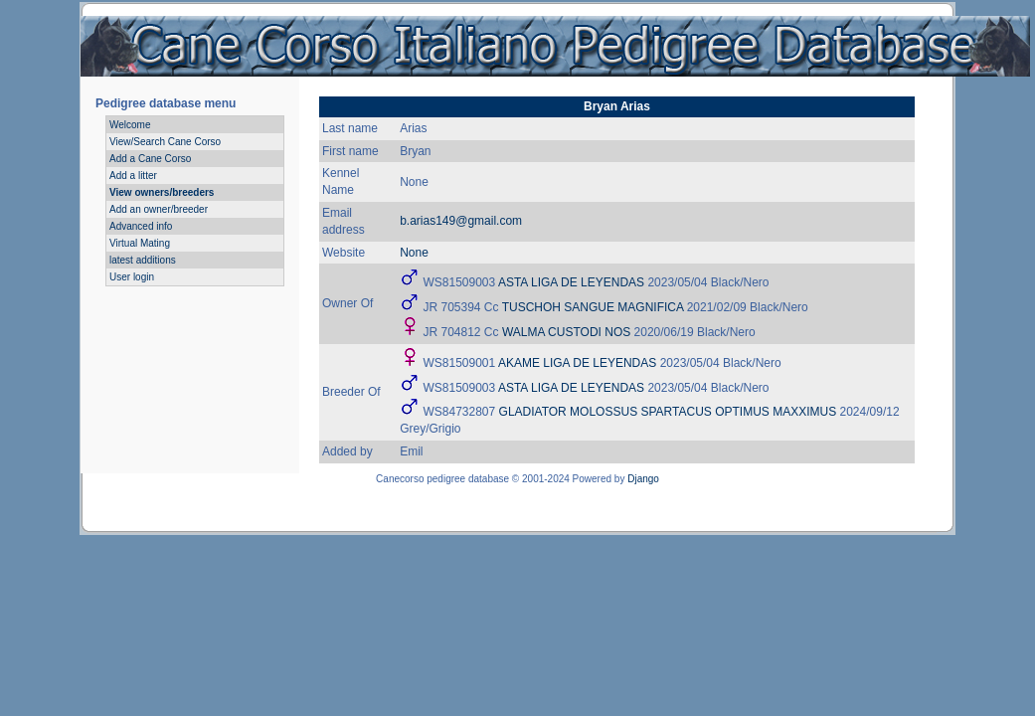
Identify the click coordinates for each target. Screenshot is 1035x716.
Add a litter (133, 175)
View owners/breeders (161, 192)
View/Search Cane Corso (165, 141)
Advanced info (140, 226)
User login (131, 276)
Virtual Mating (139, 243)
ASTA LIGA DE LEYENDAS (571, 282)
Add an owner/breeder (158, 209)
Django (643, 478)
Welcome (130, 124)
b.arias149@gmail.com (461, 221)
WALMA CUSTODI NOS (566, 332)
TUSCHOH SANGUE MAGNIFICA (593, 307)
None (414, 253)
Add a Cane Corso (150, 158)
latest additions (142, 260)
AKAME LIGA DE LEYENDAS (577, 363)
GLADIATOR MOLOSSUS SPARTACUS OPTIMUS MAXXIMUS (668, 412)
